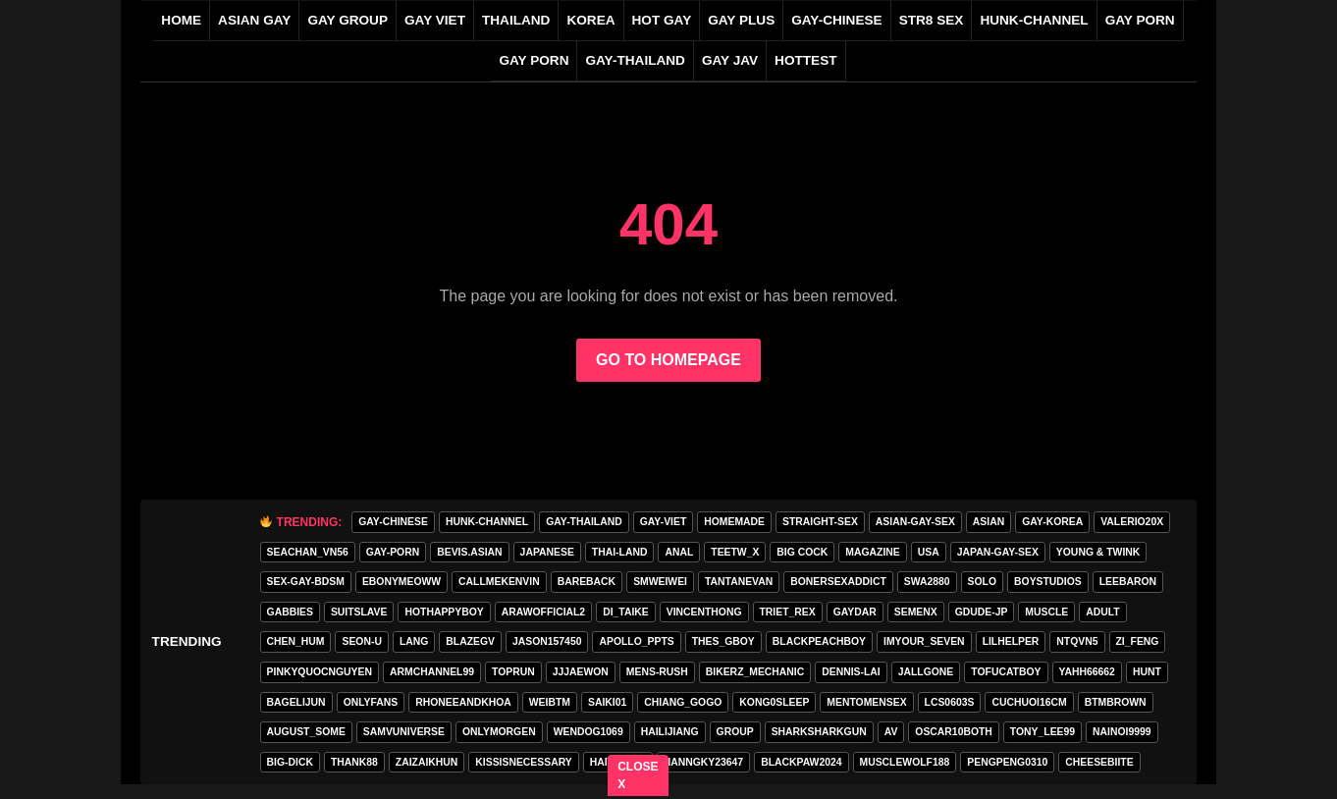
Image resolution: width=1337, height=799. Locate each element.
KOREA (590, 20)
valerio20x (1131, 521)
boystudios (1048, 581)
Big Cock (802, 552)
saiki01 (607, 702)
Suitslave (359, 612)
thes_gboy (723, 641)
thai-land (620, 552)
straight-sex (820, 521)
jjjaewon (581, 671)
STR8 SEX (931, 20)
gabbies (290, 612)
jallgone (926, 671)
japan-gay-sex (998, 552)
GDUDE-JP (981, 612)
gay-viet (663, 521)
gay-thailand (634, 60)
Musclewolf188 (905, 762)
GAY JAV (730, 60)
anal (679, 552)
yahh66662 (1087, 671)
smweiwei (660, 581)
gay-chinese (836, 20)
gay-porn (392, 552)
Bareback (586, 581)
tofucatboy (1006, 671)
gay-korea (1052, 521)
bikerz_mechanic (755, 671)
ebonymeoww (401, 581)
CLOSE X (638, 775)
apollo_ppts (636, 641)
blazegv (470, 641)
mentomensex (866, 702)
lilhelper (1011, 641)
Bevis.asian (469, 552)
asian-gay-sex (915, 521)
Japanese (547, 552)
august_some (306, 731)
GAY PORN (1140, 20)
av (891, 731)
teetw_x (735, 552)
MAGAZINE (872, 552)
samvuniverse (404, 731)
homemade (734, 521)
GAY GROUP (347, 20)
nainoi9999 (1121, 731)
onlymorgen (499, 731)
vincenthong (704, 612)
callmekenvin (499, 581)
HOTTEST (805, 60)
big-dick (290, 762)
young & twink (1098, 552)
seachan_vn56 (307, 552)
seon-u (361, 641)
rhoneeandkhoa (463, 702)
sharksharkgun (819, 731)
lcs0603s (950, 702)
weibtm (549, 702)
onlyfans (371, 702)
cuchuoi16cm (1028, 702)
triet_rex (788, 612)
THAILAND (516, 20)
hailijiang (670, 731)
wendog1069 (588, 731)
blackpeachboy (819, 641)
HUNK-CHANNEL (1034, 20)
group (735, 731)
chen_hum (296, 641)
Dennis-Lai (851, 671)
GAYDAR (855, 612)
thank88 (354, 762)
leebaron (1127, 581)
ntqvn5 (1076, 641)
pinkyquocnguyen (319, 671)
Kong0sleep (774, 702)
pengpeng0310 (1007, 762)
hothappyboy (443, 612)
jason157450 (546, 641)
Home (181, 20)
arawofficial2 (543, 612)
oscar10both (953, 731)
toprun (513, 671)
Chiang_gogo (683, 702)
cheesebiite (1099, 762)
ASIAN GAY (254, 20)
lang (414, 641)
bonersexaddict (838, 581)
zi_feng (1137, 641)
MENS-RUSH (657, 671)
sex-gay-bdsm (306, 581)
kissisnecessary (523, 762)
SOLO (982, 581)
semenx (915, 612)
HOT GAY (662, 20)
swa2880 (927, 581)
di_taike (626, 612)
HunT (1147, 671)
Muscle (1046, 612)
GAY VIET (434, 20)
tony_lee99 (1042, 731)
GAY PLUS (741, 20)
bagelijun (296, 702)
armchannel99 (432, 671)
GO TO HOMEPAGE (668, 359)
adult (1102, 612)
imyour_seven (924, 641)
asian (988, 521)
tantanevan (739, 581)
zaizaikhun (427, 762)
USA (928, 552)
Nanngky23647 (703, 762)
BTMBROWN (1116, 702)
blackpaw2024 (801, 762)
